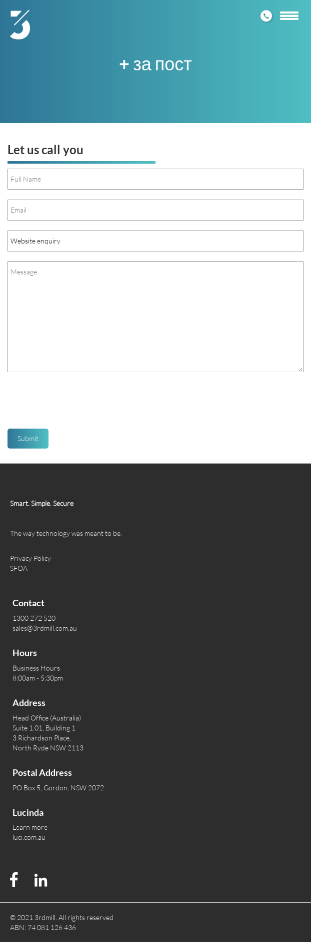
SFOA (19, 568)
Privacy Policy (30, 558)
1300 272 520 (34, 618)
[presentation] (84, 404)
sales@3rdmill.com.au (44, 628)
